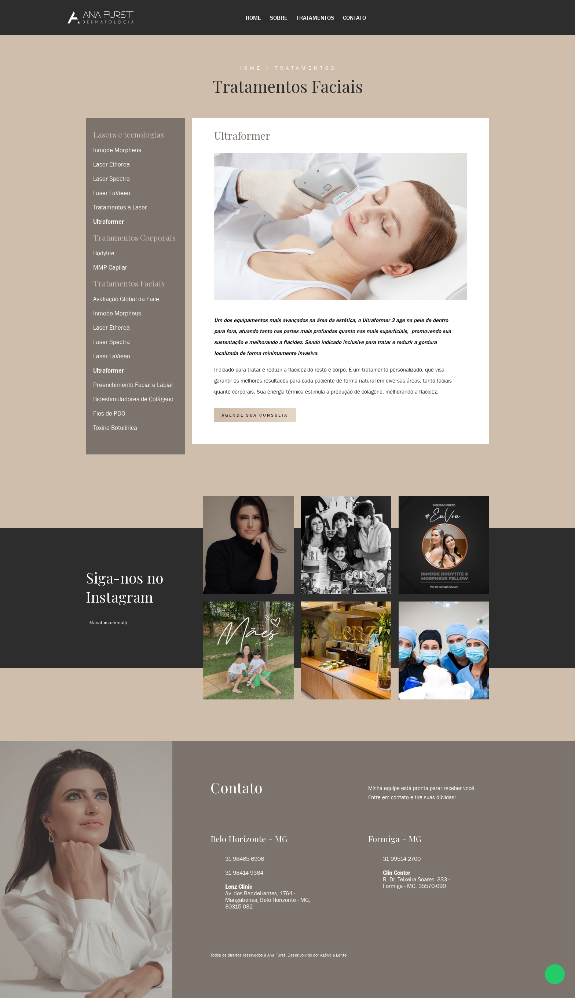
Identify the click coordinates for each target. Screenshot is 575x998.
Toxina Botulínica (115, 427)
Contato (354, 17)
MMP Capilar (110, 267)
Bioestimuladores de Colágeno (133, 399)
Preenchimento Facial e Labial (133, 384)
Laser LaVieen (111, 193)
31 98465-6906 (244, 858)
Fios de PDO (109, 413)
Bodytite (103, 253)
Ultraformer (108, 221)
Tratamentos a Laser (120, 207)
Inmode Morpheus (117, 150)
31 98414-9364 (244, 872)
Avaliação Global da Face (126, 299)
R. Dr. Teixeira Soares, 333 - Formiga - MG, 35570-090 (416, 879)
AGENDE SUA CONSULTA (254, 415)
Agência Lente (333, 955)
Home (253, 17)
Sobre (279, 17)
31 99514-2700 (402, 858)
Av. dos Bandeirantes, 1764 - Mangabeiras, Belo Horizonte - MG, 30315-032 (267, 896)
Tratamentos (315, 17)
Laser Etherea (111, 164)
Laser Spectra (111, 178)
